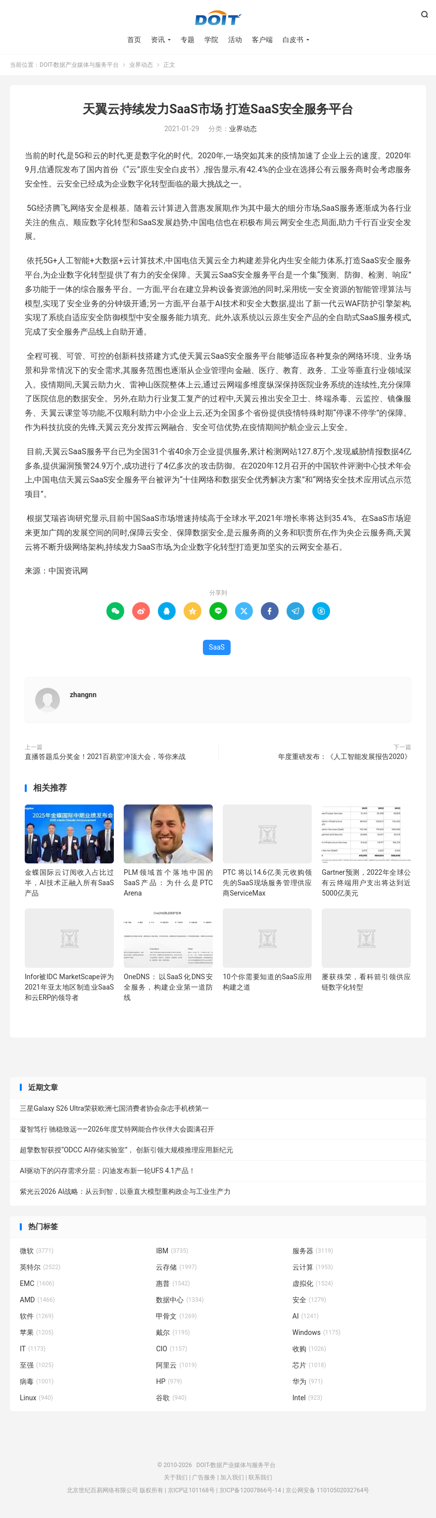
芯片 (309, 1365)
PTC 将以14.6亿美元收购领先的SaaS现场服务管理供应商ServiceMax (267, 882)
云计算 (312, 1267)
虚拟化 (312, 1283)
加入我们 (232, 1477)
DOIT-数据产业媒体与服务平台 (218, 18)
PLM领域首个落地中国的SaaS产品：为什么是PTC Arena (168, 882)
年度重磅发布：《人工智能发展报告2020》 (344, 756)
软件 (36, 1316)
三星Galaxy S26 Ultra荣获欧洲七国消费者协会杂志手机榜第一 (114, 1108)
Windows (316, 1332)
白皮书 (293, 40)
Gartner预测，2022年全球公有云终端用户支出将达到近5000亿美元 (366, 882)
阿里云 (176, 1365)
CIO (171, 1349)
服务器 (312, 1251)
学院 (211, 40)
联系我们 (260, 1477)
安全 (309, 1300)
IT (33, 1349)
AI (305, 1316)
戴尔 (173, 1332)
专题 (187, 40)
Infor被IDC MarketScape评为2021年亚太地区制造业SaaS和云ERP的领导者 (69, 987)
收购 (309, 1349)
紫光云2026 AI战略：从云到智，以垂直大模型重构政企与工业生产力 (125, 1191)
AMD (37, 1300)
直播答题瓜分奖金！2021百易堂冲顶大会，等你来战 (105, 756)
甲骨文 (176, 1316)
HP (169, 1381)
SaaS (217, 647)
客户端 (262, 40)
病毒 (36, 1381)
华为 (307, 1381)
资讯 (158, 40)
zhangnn (83, 695)
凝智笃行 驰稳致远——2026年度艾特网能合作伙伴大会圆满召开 (117, 1129)
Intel (307, 1398)
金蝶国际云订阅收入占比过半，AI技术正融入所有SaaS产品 (69, 882)
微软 (36, 1251)
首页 (134, 40)
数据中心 (179, 1300)
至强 (36, 1365)
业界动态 (141, 64)
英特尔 (40, 1267)
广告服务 (204, 1477)
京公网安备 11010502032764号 (327, 1490)
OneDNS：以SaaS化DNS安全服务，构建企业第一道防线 (168, 987)
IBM (172, 1251)
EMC (37, 1283)
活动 (235, 40)
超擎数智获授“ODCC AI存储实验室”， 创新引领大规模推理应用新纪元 (126, 1150)
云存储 (176, 1267)
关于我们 (176, 1477)
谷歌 (171, 1398)
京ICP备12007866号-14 (250, 1490)
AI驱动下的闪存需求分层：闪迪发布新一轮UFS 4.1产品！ (107, 1171)
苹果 (36, 1332)
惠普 (173, 1283)
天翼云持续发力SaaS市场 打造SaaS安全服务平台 (218, 109)
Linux (36, 1398)
